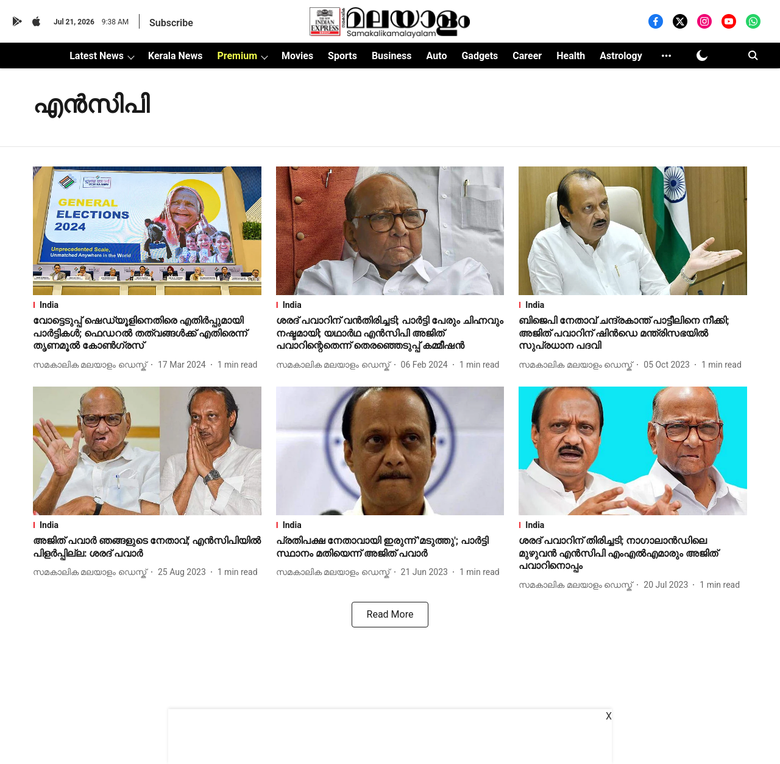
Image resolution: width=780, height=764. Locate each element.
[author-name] (92, 365)
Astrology (621, 56)
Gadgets (479, 56)
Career (527, 56)
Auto (437, 56)
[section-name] (147, 305)
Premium (237, 56)
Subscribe (171, 23)
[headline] (147, 333)
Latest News (96, 56)
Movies (297, 56)
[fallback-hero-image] (147, 230)
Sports (342, 56)
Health (570, 56)
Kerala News (175, 56)
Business (392, 56)
